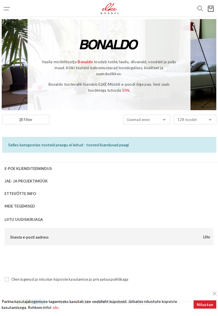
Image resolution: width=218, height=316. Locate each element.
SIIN (125, 90)
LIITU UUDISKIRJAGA (24, 219)
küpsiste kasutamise (71, 279)
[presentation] (48, 261)
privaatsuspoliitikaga (111, 279)
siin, (56, 307)
